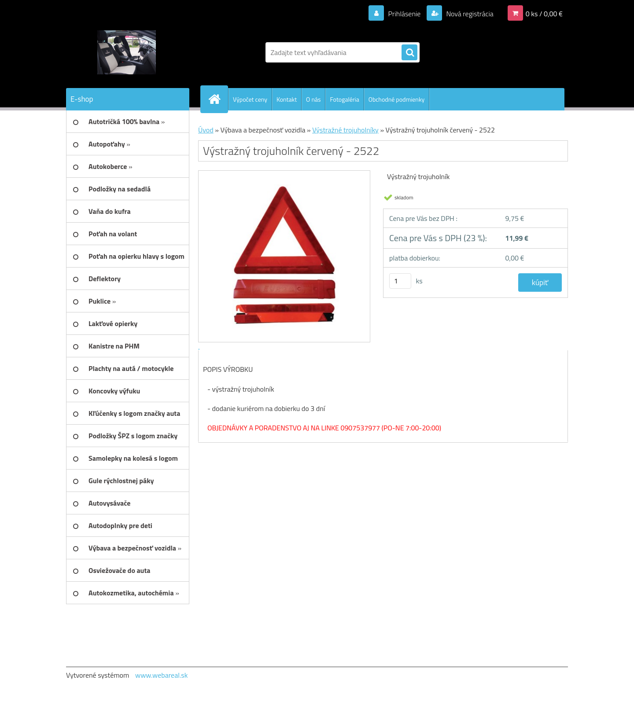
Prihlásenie (404, 13)
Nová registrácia (469, 13)
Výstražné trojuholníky (345, 130)
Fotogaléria (344, 99)
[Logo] (126, 52)
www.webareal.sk (161, 675)
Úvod (206, 130)
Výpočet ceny (250, 99)
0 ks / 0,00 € (544, 13)
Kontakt (286, 99)
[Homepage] (218, 99)
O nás (313, 99)
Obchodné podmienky (397, 99)
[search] (409, 52)
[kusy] (400, 281)
